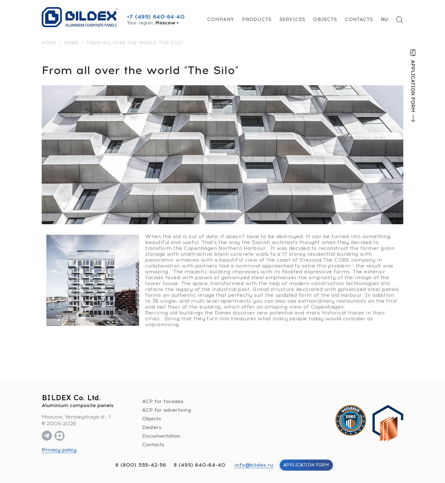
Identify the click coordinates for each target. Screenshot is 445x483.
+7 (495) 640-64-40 (156, 16)
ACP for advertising (166, 410)
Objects (325, 19)
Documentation (161, 436)
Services (292, 19)
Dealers (152, 427)
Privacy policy (59, 450)
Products (256, 19)
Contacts (359, 19)
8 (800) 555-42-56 (140, 465)
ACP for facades (163, 401)
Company (220, 19)
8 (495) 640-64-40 (200, 465)
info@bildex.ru (254, 465)
